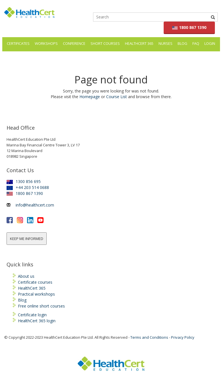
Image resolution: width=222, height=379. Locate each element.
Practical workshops (36, 294)
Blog (182, 43)
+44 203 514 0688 (28, 187)
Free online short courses (41, 306)
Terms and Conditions (149, 337)
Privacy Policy (182, 337)
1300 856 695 (24, 181)
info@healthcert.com (35, 205)
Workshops (46, 43)
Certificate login (32, 314)
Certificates (18, 43)
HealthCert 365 (139, 43)
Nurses (165, 43)
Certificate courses (35, 282)
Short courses (105, 43)
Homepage (89, 96)
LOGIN (209, 43)
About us (26, 276)
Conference (74, 43)
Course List (116, 96)
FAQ (195, 43)
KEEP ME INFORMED (26, 238)
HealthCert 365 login (37, 320)
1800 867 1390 (189, 27)
